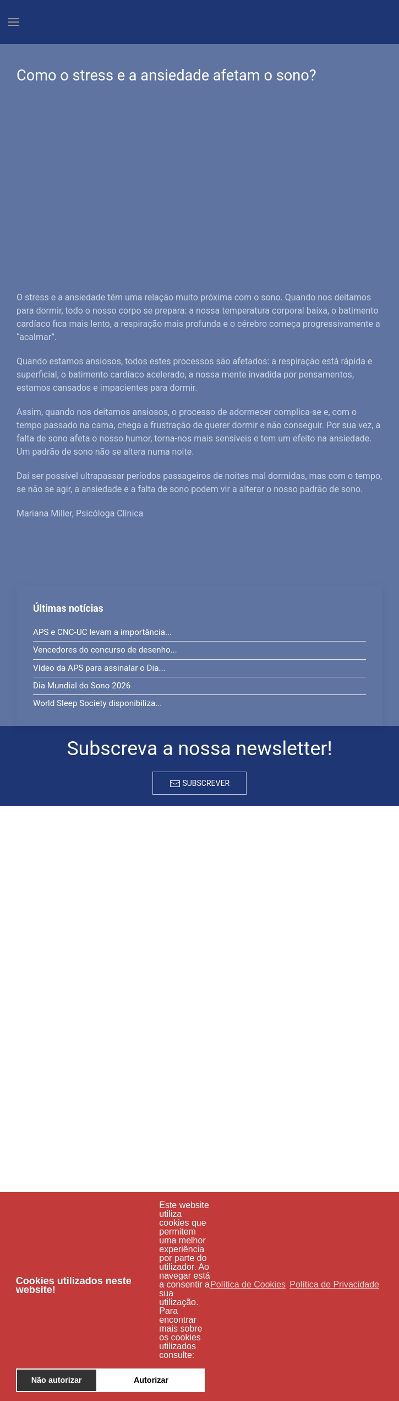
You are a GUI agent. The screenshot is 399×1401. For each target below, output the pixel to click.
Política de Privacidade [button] (334, 1284)
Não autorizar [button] (56, 1380)
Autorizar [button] (151, 1380)
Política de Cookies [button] (248, 1284)
